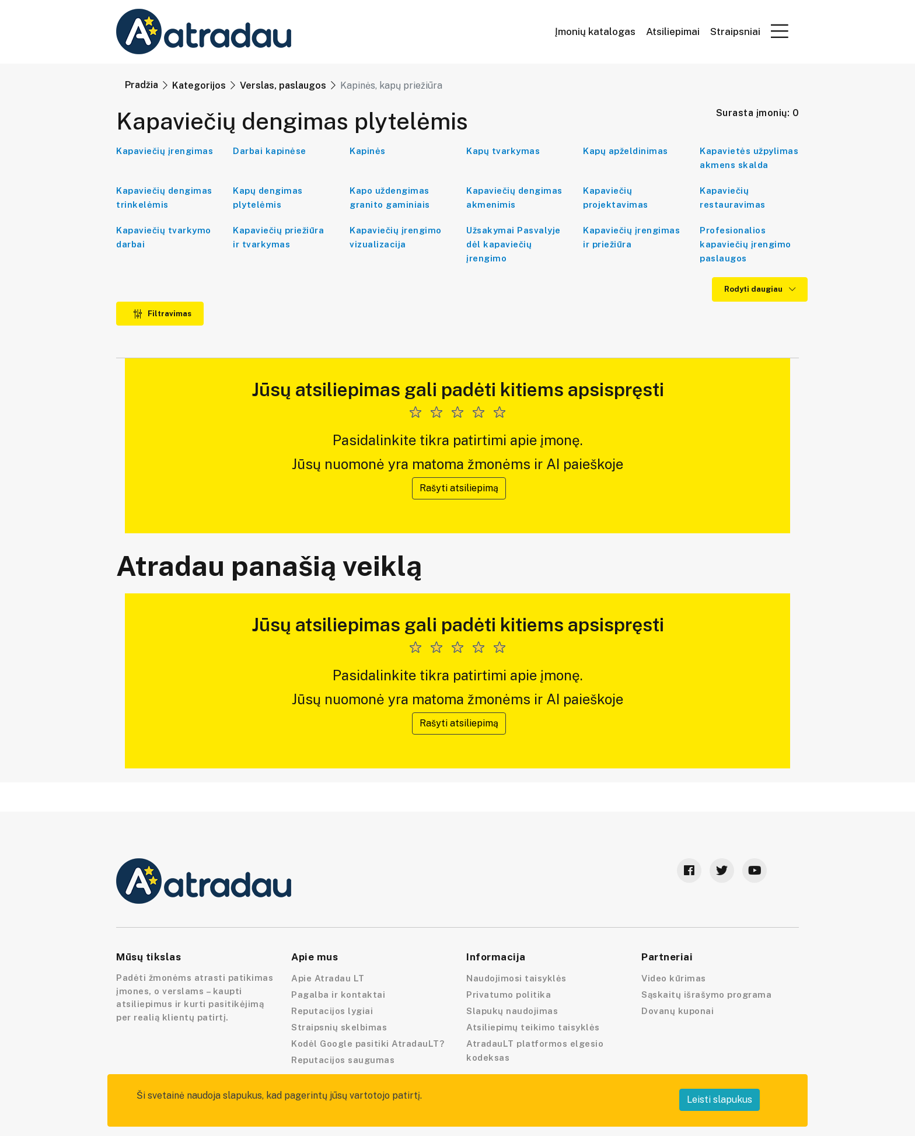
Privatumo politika (508, 994)
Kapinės (368, 151)
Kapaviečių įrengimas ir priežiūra (631, 237)
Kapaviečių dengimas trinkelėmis (164, 197)
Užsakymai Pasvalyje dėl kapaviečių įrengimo (513, 244)
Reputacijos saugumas (342, 1060)
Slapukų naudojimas (512, 1011)
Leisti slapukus (719, 1099)
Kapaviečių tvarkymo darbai (163, 237)
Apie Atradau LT (328, 978)
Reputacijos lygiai (332, 1011)
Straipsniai (735, 32)
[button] (779, 31)
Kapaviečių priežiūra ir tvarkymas (278, 237)
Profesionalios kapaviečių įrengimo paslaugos (745, 244)
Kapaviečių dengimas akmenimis (514, 197)
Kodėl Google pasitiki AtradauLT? (367, 1043)
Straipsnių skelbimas (339, 1027)
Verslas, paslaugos (283, 85)
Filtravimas (162, 313)
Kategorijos (199, 85)
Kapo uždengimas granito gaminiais (390, 197)
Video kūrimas (673, 978)
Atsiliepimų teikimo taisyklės (533, 1027)
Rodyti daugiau (759, 289)
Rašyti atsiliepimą (459, 488)
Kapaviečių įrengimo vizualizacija (396, 237)
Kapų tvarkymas (503, 151)
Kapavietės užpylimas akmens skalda (749, 158)
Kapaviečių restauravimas (733, 197)
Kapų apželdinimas (625, 151)
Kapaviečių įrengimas (164, 151)
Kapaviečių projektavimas (615, 197)
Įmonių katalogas (595, 32)
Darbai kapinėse (269, 151)
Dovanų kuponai (677, 1011)
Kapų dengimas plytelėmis (268, 197)
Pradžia (141, 84)
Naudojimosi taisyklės (516, 978)
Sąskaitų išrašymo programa (706, 994)
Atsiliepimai (673, 32)
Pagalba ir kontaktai (338, 994)
